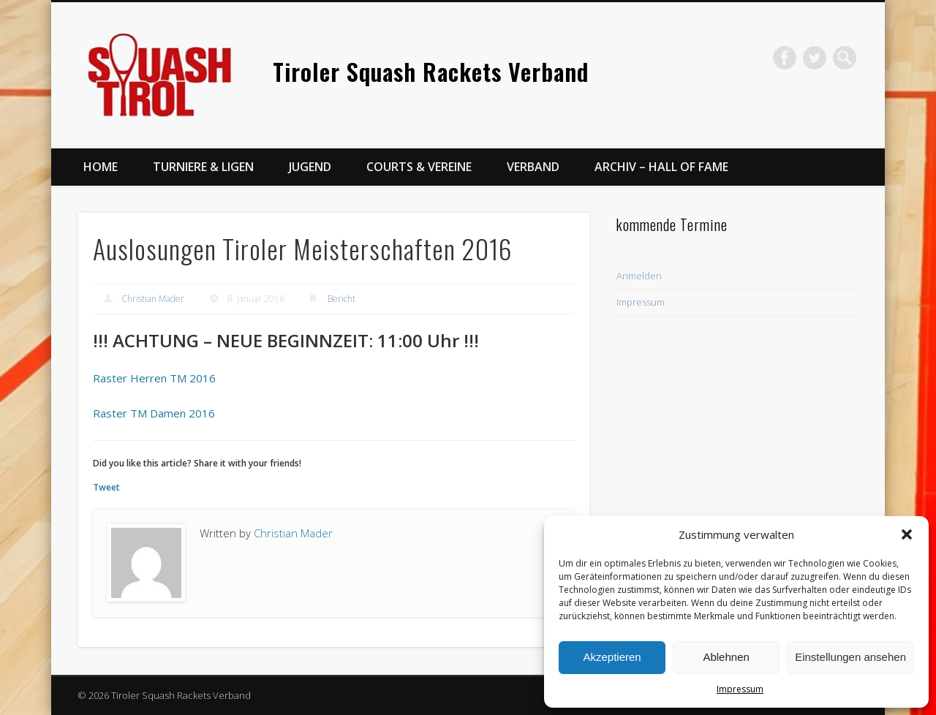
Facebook (784, 57)
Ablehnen (726, 657)
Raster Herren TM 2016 (154, 378)
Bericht (341, 298)
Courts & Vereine (419, 167)
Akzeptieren (612, 657)
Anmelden (639, 275)
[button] (906, 534)
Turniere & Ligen (203, 167)
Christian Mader (152, 298)
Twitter (814, 57)
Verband (533, 167)
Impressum (740, 689)
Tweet (106, 487)
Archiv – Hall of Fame (661, 167)
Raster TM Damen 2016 (154, 413)
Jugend (310, 167)
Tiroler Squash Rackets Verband (431, 71)
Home (100, 167)
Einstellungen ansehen (850, 657)
